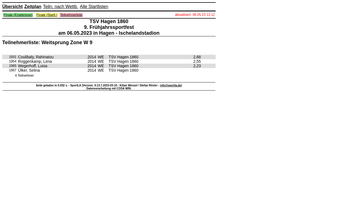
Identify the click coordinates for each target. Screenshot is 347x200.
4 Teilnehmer (24, 76)
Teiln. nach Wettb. (60, 6)
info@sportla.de (170, 85)
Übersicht (12, 6)
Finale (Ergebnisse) (18, 15)
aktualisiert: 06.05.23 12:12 (195, 15)
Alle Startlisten (94, 6)
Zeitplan (32, 6)
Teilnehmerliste (71, 15)
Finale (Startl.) (47, 15)
